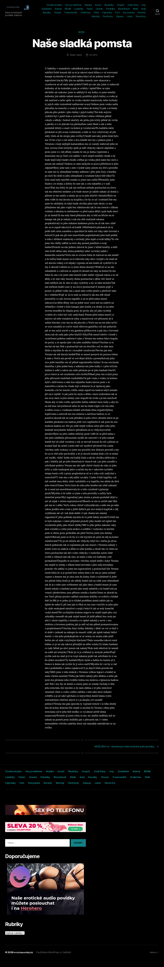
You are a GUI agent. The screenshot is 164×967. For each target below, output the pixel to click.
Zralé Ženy (132, 5)
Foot (117, 12)
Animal (58, 8)
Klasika (88, 5)
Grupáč (120, 5)
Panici (90, 8)
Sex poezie (128, 12)
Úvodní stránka (54, 5)
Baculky (47, 12)
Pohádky (110, 8)
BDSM (68, 8)
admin (79, 55)
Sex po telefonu (73, 5)
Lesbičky (78, 8)
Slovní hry (141, 16)
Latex (130, 16)
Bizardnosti (124, 8)
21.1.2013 (93, 55)
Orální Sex (85, 12)
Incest (98, 5)
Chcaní (57, 12)
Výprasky (107, 12)
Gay (144, 5)
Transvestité (70, 12)
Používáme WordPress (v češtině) (56, 959)
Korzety (142, 12)
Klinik (135, 8)
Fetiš (96, 12)
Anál (143, 8)
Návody (96, 16)
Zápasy (120, 16)
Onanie (99, 8)
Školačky (109, 5)
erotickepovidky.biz (25, 959)
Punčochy (108, 16)
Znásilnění (46, 8)
